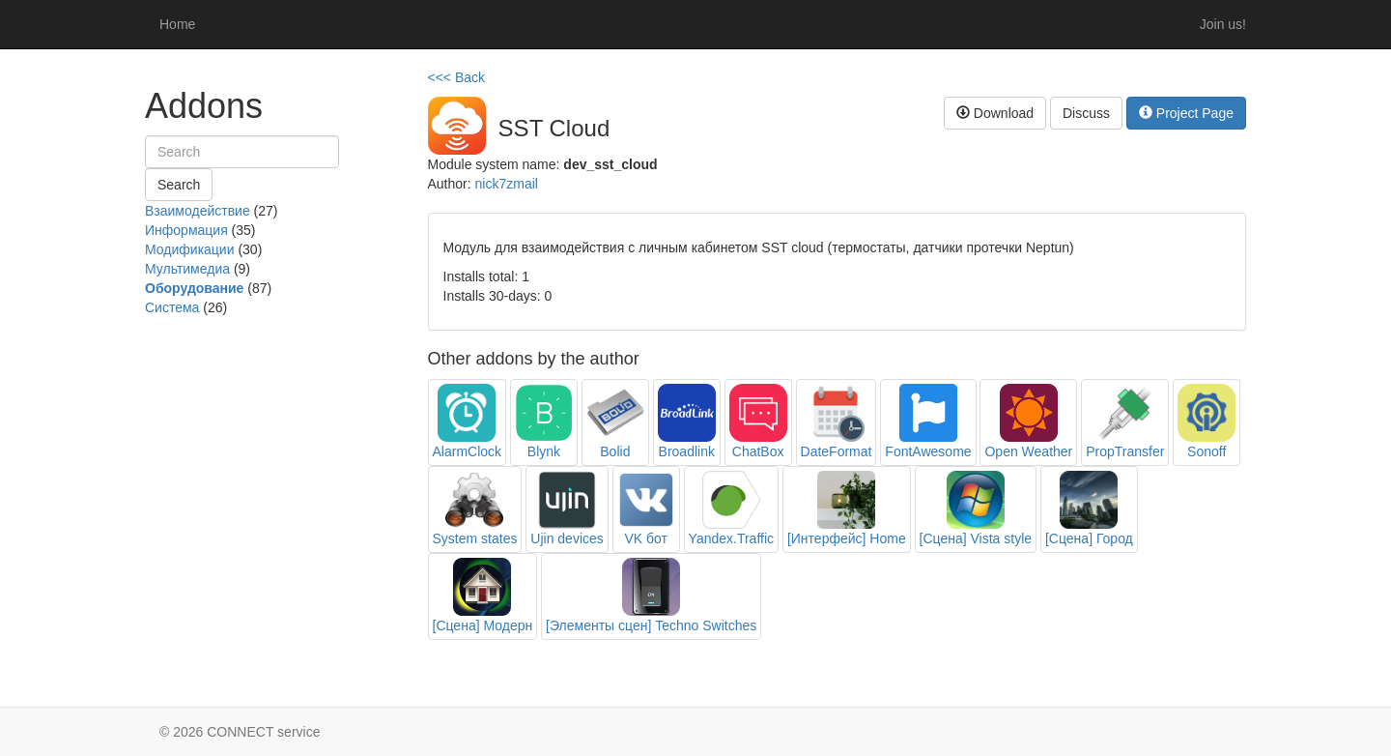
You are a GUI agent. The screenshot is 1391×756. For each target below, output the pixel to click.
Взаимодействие (197, 210)
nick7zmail (506, 183)
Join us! (1223, 24)
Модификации (190, 249)
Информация (186, 230)
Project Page (1186, 113)
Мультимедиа (187, 268)
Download (995, 113)
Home (177, 24)
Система (172, 307)
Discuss (1086, 113)
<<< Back (457, 77)
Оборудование (194, 288)
